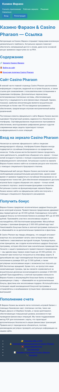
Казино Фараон (12, 3)
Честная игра (33, 349)
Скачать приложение (11, 9)
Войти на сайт (9, 68)
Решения (44, 9)
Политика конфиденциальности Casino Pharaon (33, 344)
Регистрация (20, 16)
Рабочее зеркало (30, 9)
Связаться (6, 12)
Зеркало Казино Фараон (13, 63)
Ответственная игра (33, 346)
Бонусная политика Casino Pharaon (18, 72)
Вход (6, 16)
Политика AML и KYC (33, 341)
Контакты (33, 355)
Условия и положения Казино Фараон (33, 352)
